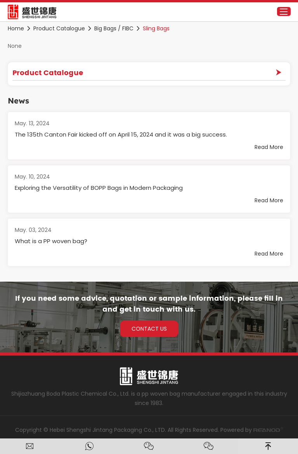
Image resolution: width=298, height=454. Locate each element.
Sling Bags (156, 28)
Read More (269, 147)
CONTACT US (149, 329)
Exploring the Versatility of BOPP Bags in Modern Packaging (99, 188)
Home (16, 28)
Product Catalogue (59, 28)
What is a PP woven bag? (51, 241)
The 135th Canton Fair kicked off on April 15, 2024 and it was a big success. (121, 134)
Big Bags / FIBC (113, 28)
